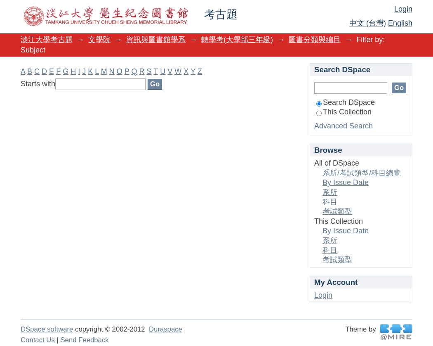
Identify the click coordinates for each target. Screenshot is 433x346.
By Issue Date (345, 182)
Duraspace (165, 329)
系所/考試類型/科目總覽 (361, 173)
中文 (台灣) (367, 23)
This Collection (344, 112)
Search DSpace (345, 102)
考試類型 (337, 211)
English (400, 23)
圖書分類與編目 (315, 40)
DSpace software (47, 329)
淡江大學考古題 (47, 40)
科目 (329, 202)
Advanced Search (343, 126)
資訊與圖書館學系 (156, 40)
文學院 (99, 40)
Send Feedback (84, 340)
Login (403, 9)
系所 (329, 192)
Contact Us (38, 340)
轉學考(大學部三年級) (237, 40)
